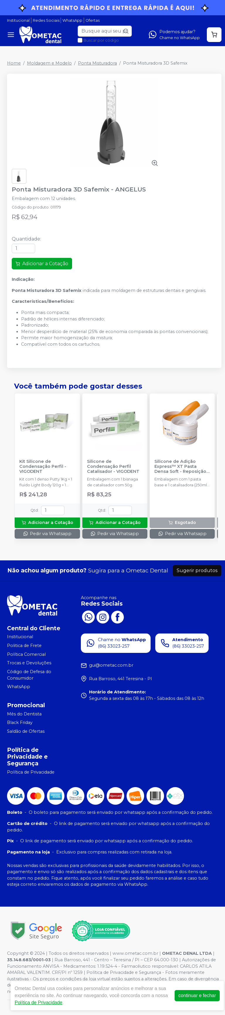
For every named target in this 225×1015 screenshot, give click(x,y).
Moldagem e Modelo (49, 63)
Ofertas (93, 20)
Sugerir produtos (197, 570)
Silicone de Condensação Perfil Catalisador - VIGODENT (113, 466)
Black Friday (20, 722)
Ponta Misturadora (97, 63)
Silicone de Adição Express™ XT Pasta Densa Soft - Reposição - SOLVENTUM (181, 466)
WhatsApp (72, 20)
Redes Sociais (46, 20)
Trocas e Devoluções (29, 663)
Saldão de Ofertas (26, 731)
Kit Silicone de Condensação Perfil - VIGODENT (42, 466)
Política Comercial (26, 654)
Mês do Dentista (24, 714)
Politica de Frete (24, 645)
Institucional (18, 20)
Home (14, 63)
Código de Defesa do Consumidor (29, 675)
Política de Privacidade (30, 772)
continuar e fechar (197, 995)
